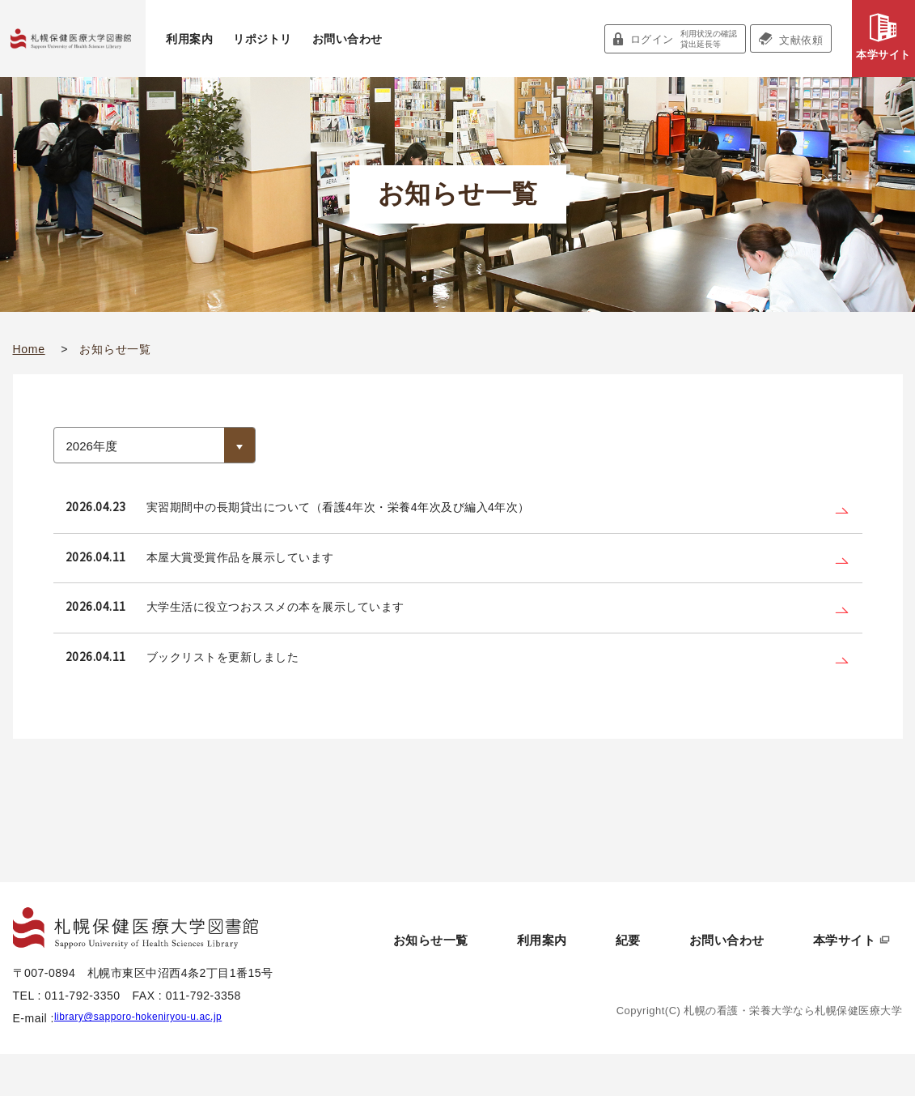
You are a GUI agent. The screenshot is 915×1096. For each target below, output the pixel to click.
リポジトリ (262, 38)
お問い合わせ (347, 38)
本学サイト (883, 55)
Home (29, 349)
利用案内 (189, 38)
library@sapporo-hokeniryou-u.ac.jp (151, 1060)
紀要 (688, 970)
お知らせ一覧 (540, 970)
